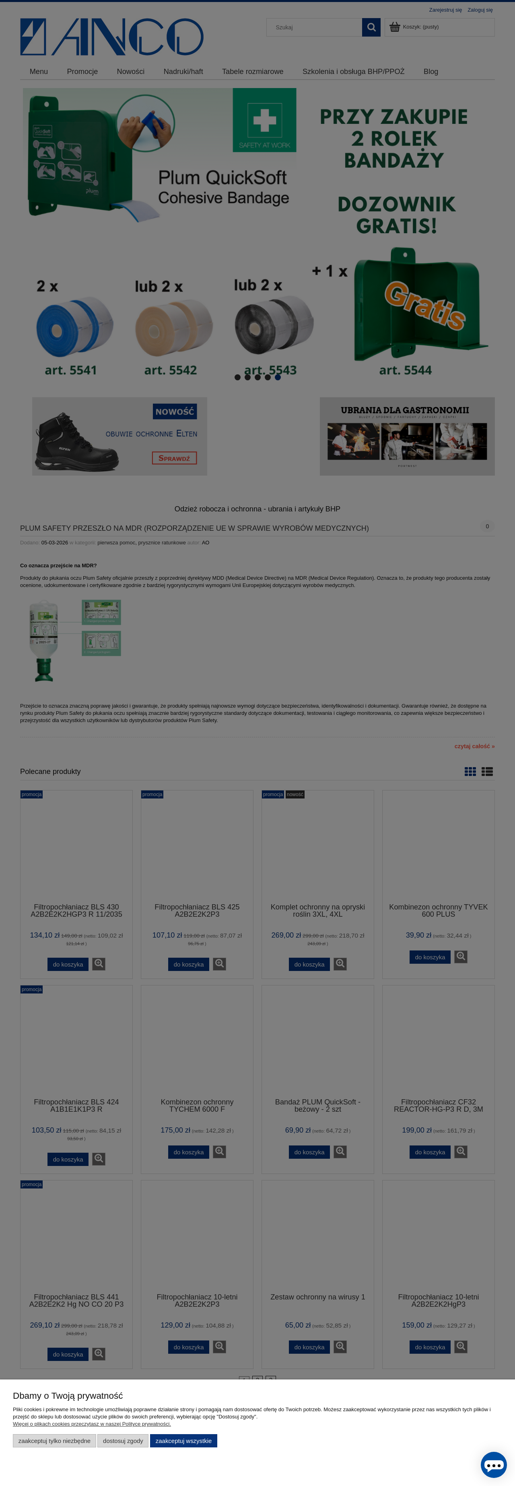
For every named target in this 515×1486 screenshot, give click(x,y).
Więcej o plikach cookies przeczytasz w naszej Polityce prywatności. (92, 1424)
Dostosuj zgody (123, 1440)
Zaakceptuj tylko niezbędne (55, 1440)
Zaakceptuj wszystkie (184, 1440)
